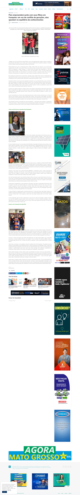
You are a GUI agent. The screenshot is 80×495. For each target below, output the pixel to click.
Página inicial (11, 12)
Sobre (62, 493)
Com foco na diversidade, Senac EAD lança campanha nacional (15, 287)
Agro (37, 9)
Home (59, 493)
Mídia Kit (70, 493)
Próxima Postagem (48, 300)
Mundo (49, 9)
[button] (68, 9)
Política (53, 9)
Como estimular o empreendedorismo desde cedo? (29, 287)
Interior (32, 9)
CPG (29, 9)
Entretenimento (60, 9)
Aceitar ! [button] (4, 491)
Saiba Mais (9, 490)
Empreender (16, 12)
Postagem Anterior (12, 300)
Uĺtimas (21, 9)
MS (25, 9)
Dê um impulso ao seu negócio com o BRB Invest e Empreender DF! (44, 287)
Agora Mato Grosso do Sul (19, 493)
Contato (66, 493)
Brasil (45, 9)
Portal (16, 9)
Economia (41, 9)
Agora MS (11, 9)
